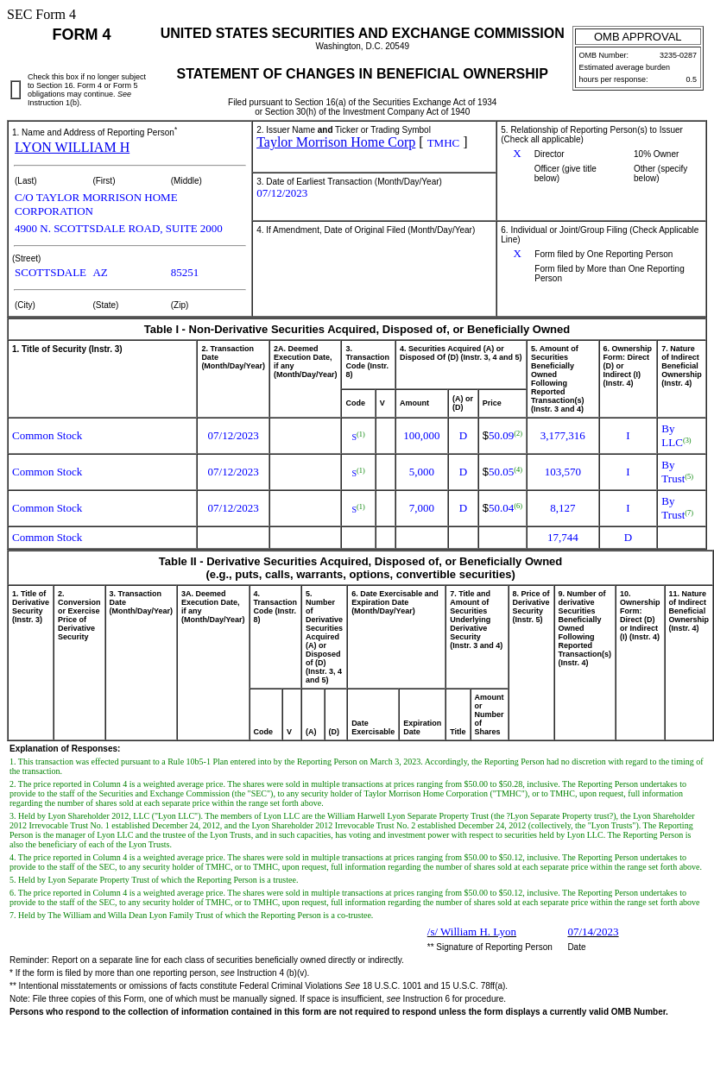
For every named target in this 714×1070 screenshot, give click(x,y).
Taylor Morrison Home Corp (335, 142)
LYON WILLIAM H (72, 147)
